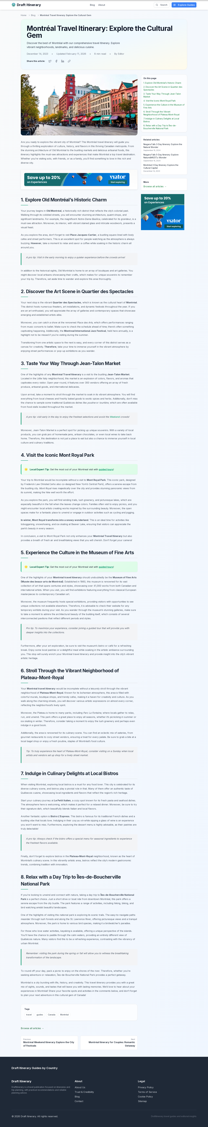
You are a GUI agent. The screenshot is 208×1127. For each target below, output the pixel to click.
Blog (92, 4)
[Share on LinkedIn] (62, 61)
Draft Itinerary (26, 5)
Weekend (115, 416)
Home (23, 15)
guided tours (106, 469)
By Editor (119, 53)
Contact (79, 1100)
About (101, 4)
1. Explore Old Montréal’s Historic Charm (162, 82)
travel (29, 1014)
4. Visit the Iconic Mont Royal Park (159, 100)
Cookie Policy (145, 1096)
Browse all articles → (32, 1028)
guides (40, 1014)
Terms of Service (147, 1091)
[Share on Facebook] (56, 61)
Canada (51, 1014)
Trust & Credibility (84, 1091)
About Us (80, 1087)
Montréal (64, 1014)
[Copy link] (69, 61)
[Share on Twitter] (50, 61)
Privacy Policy (146, 1087)
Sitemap (142, 1100)
